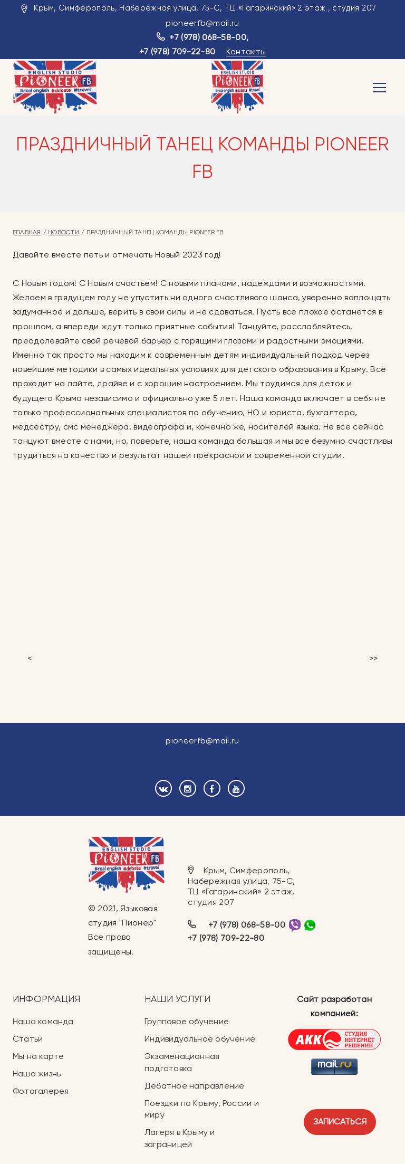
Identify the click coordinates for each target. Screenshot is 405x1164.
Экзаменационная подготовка (181, 1062)
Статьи (28, 1039)
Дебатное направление (194, 1086)
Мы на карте (38, 1056)
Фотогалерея (41, 1091)
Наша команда (43, 1021)
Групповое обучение (186, 1021)
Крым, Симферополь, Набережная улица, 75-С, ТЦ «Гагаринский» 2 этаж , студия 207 (205, 8)
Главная (27, 232)
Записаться (340, 1122)
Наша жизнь (37, 1073)
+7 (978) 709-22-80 (177, 51)
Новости (63, 232)
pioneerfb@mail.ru (202, 23)
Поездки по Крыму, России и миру (201, 1109)
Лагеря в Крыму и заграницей (179, 1138)
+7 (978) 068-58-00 (207, 37)
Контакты (246, 51)
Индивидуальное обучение (199, 1039)
